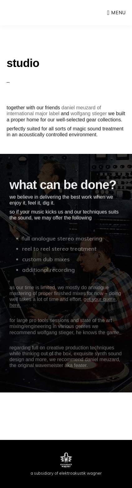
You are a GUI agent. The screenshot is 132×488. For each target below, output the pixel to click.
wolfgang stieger (89, 114)
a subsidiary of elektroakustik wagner (66, 473)
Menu (118, 13)
